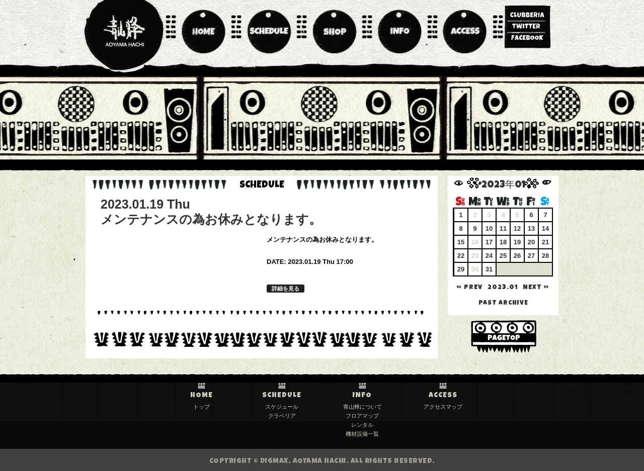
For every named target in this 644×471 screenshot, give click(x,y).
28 (545, 255)
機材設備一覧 (362, 434)
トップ (201, 407)
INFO (362, 395)
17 (489, 242)
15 (460, 242)
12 (517, 228)
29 (460, 269)
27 (531, 255)
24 (489, 255)
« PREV (469, 288)
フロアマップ (362, 416)
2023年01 (503, 186)
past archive (503, 303)
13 (531, 228)
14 (545, 228)
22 (460, 255)
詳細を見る (285, 289)
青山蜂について (362, 407)
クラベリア (282, 416)
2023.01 (503, 288)
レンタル (362, 425)
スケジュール (281, 407)
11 (503, 228)
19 (517, 242)
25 (503, 255)
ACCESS (443, 395)
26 (517, 255)
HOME (201, 395)
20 (531, 242)
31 (489, 269)
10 (489, 228)
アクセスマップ (443, 407)
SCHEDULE (281, 395)
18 (503, 242)
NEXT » (536, 288)
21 (545, 242)
